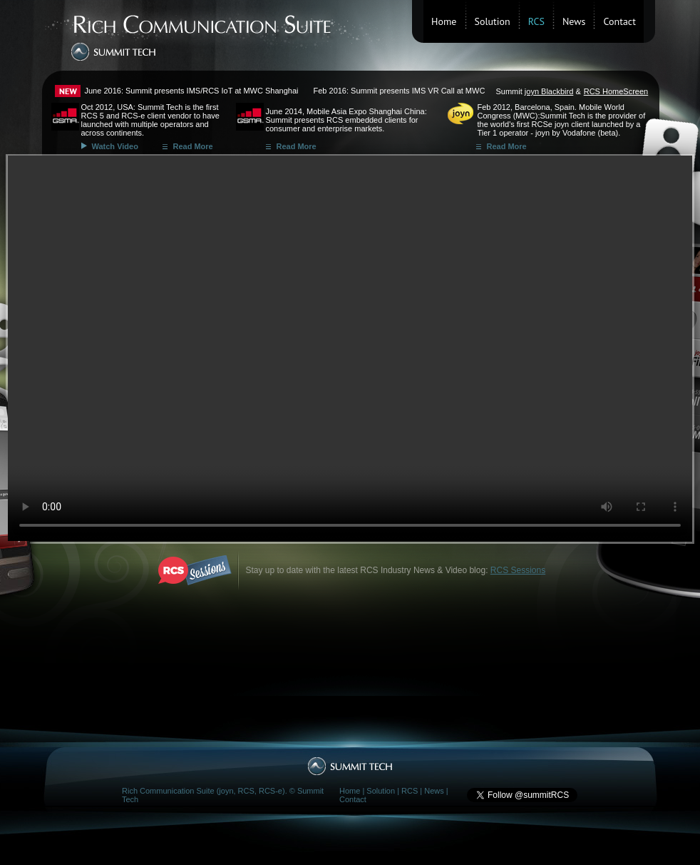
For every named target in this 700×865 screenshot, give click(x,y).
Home (443, 21)
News (574, 21)
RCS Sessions (517, 570)
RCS (409, 790)
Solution (492, 21)
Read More (193, 146)
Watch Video (115, 146)
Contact (619, 21)
